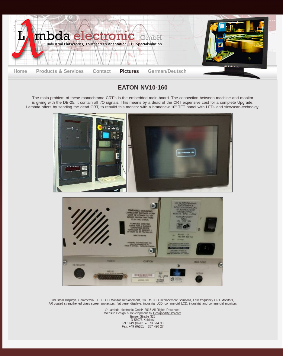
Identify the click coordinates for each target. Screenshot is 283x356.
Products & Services (60, 71)
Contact (102, 71)
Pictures (129, 71)
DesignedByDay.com (167, 313)
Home (20, 71)
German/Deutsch (167, 71)
